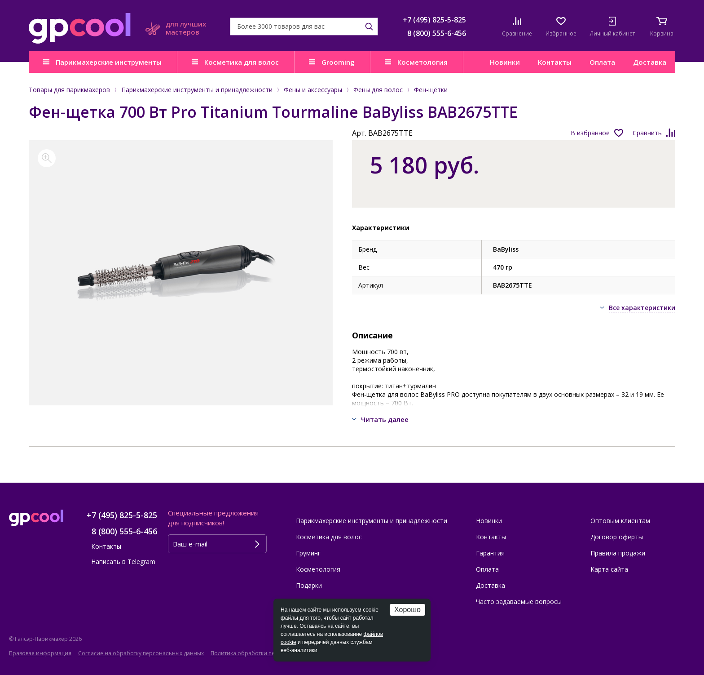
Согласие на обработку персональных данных (141, 653)
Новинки (505, 62)
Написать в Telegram (123, 561)
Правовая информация (40, 653)
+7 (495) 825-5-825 (434, 20)
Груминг (308, 553)
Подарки (309, 585)
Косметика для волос (241, 62)
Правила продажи (617, 553)
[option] (181, 272)
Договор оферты (616, 537)
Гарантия (490, 553)
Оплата (602, 62)
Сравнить (647, 133)
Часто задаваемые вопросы (519, 601)
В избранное (590, 133)
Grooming (338, 62)
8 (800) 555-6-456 (436, 33)
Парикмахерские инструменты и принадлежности (371, 520)
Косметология (422, 62)
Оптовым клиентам (620, 520)
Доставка (649, 62)
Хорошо (407, 609)
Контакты (555, 62)
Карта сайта (609, 569)
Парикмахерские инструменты (109, 62)
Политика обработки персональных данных (270, 653)
